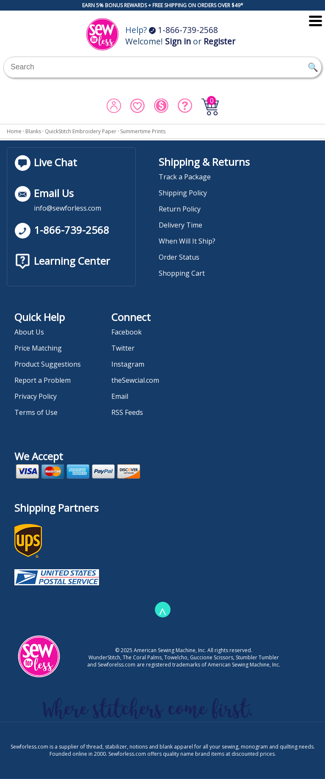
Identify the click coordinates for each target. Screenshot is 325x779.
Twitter (123, 348)
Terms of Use (36, 412)
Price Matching (38, 348)
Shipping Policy (183, 192)
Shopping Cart (182, 273)
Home (14, 131)
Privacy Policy (35, 396)
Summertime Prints (142, 131)
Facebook (126, 332)
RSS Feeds (127, 412)
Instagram (127, 364)
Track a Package (185, 176)
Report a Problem (42, 380)
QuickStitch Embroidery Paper (80, 131)
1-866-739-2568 (183, 30)
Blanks (33, 131)
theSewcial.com (135, 380)
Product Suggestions (47, 364)
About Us (29, 332)
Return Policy (180, 209)
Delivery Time (180, 225)
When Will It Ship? (187, 241)
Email (119, 396)
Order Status (179, 257)
